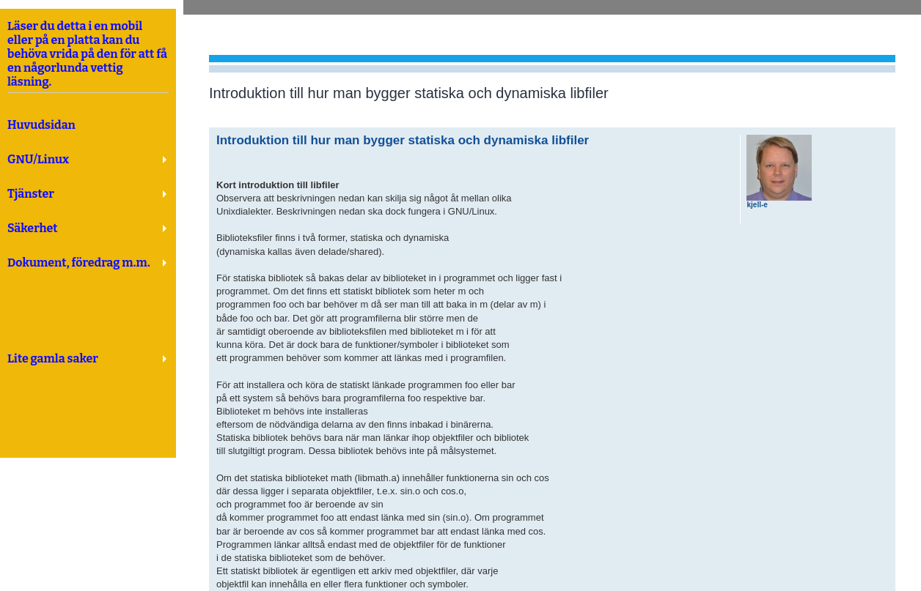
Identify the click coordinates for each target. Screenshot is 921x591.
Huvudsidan (41, 125)
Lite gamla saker (52, 358)
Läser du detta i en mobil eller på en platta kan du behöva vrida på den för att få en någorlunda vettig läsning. (88, 56)
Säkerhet (32, 228)
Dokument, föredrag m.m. (78, 263)
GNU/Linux (38, 159)
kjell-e (756, 205)
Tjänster (30, 194)
